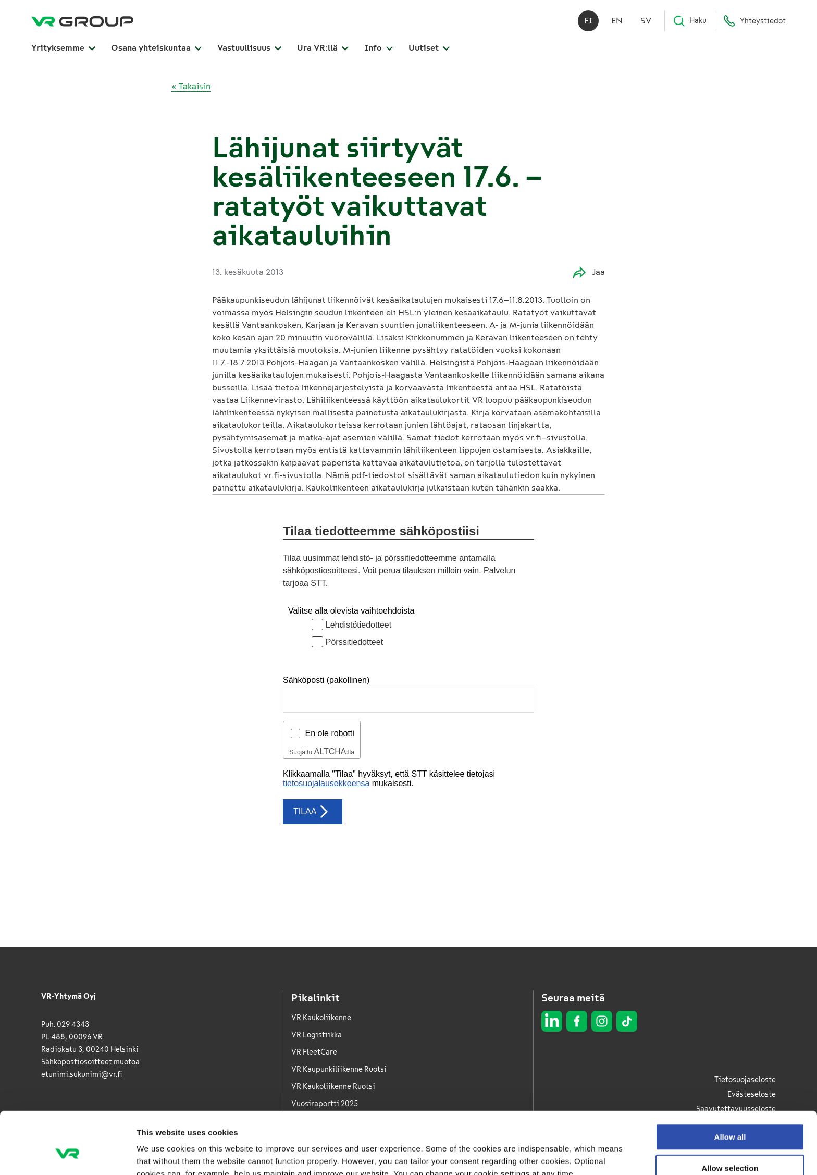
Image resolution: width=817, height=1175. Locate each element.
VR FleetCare (314, 1052)
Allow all (730, 1083)
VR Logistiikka (316, 1035)
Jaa (589, 272)
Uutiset (429, 48)
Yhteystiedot (754, 21)
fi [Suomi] (588, 21)
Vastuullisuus (249, 48)
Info (378, 48)
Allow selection (729, 1114)
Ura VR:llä (323, 48)
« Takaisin (191, 86)
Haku (690, 21)
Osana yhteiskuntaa (156, 48)
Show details (547, 1154)
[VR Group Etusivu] (82, 21)
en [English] (617, 21)
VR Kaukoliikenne (321, 1017)
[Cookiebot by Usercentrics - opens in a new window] (67, 1154)
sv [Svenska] (645, 21)
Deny (730, 1145)
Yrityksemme (63, 48)
